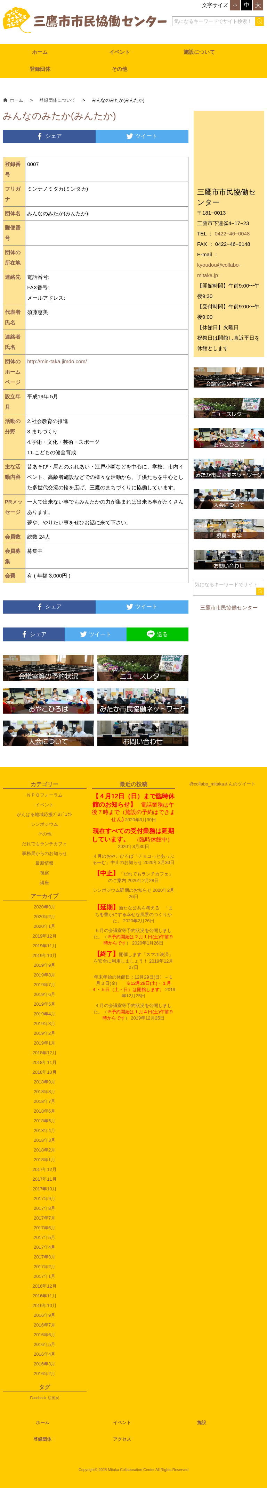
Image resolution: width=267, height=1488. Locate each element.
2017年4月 (44, 1247)
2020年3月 (44, 906)
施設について (199, 52)
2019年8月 (44, 975)
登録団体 (40, 69)
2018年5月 (44, 1120)
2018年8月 (44, 1091)
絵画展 (53, 1398)
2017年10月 (44, 1188)
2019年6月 (44, 994)
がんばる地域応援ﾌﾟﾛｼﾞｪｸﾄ (44, 814)
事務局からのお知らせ (44, 853)
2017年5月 (44, 1237)
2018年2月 (44, 1150)
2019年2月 (44, 1033)
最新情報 (44, 863)
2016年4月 (44, 1354)
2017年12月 (44, 1169)
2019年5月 (44, 1004)
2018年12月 (44, 1052)
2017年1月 (44, 1276)
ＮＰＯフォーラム (44, 795)
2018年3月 (44, 1140)
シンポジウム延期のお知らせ (122, 890)
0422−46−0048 (232, 233)
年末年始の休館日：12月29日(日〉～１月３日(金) (132, 983)
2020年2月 (44, 916)
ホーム (40, 52)
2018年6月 (44, 1111)
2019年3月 (44, 1023)
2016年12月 (44, 1286)
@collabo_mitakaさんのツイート (222, 784)
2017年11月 (44, 1179)
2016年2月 (44, 1373)
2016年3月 (44, 1363)
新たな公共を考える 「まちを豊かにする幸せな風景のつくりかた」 (133, 914)
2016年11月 (44, 1295)
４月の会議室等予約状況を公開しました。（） (133, 1012)
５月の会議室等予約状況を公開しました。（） (133, 937)
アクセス (122, 1439)
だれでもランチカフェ (44, 843)
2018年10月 (44, 1072)
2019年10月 (44, 955)
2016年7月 (44, 1325)
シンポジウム (44, 824)
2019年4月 (44, 1013)
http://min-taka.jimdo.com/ (57, 361)
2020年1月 (44, 926)
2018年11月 (44, 1062)
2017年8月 (44, 1208)
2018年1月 (44, 1159)
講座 (44, 882)
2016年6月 (44, 1334)
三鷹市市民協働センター (229, 607)
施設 (201, 1422)
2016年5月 (44, 1344)
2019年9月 (44, 965)
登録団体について (57, 100)
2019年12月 (44, 936)
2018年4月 (44, 1130)
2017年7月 (44, 1218)
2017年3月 (44, 1257)
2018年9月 (44, 1081)
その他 (119, 69)
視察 (44, 872)
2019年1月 (44, 1043)
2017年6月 (44, 1227)
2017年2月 (44, 1266)
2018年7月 (44, 1101)
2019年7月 (44, 984)
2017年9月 (44, 1198)
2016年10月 (44, 1305)
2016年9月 (44, 1315)
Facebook (38, 1398)
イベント (119, 52)
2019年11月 (44, 945)
